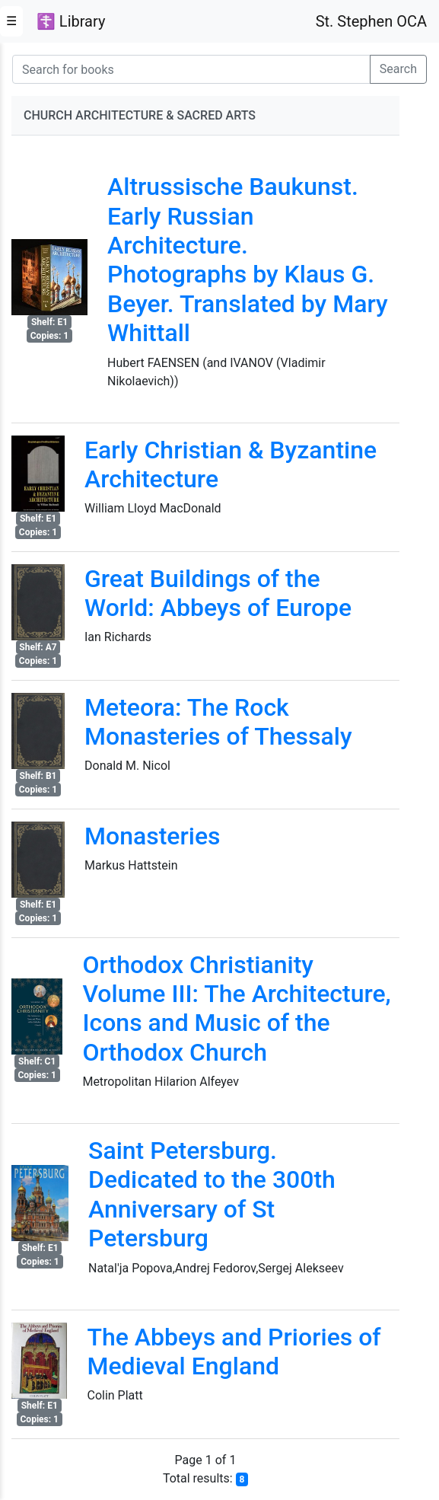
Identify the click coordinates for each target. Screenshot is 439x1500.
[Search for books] (191, 69)
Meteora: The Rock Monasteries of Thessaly (218, 722)
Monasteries (152, 836)
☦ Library (71, 21)
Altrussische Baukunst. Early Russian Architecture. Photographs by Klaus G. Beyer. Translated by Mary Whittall (247, 259)
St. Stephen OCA (371, 21)
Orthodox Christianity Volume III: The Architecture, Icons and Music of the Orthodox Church (236, 1008)
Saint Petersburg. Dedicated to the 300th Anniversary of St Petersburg (212, 1194)
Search (398, 69)
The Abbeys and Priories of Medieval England (233, 1351)
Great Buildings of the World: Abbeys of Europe (218, 593)
